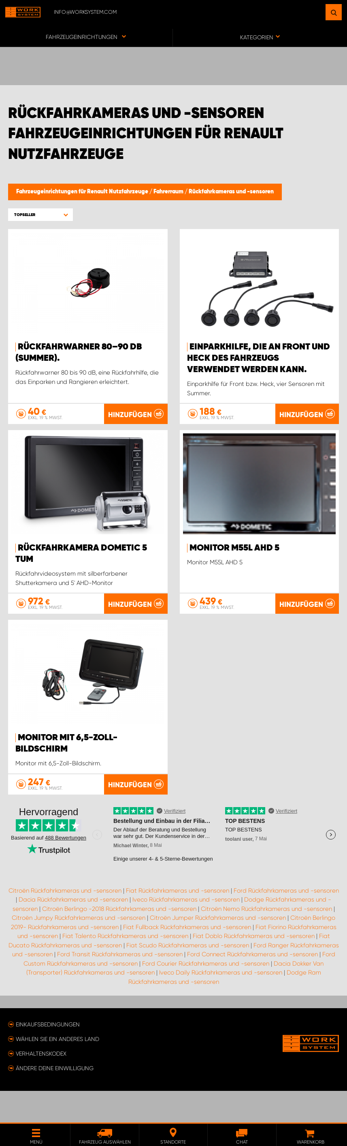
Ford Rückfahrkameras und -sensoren (286, 922)
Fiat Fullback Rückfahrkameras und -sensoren (187, 958)
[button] (40, 214)
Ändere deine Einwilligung (55, 1100)
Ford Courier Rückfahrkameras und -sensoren (205, 995)
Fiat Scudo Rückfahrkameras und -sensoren (187, 977)
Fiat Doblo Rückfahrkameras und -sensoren (254, 967)
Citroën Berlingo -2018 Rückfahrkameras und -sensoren (119, 940)
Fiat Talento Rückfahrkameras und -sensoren (125, 967)
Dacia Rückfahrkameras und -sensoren (73, 931)
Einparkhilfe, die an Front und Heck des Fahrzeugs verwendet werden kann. (258, 358)
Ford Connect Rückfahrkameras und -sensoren (252, 986)
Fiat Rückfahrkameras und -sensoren (177, 922)
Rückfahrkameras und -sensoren (231, 192)
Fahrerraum (169, 192)
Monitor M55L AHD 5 (234, 548)
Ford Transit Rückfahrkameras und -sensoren (120, 986)
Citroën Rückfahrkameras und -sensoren (65, 922)
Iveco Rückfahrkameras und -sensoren (186, 931)
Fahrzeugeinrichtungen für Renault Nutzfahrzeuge (82, 192)
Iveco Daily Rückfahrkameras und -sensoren (220, 1004)
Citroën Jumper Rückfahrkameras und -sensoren (218, 949)
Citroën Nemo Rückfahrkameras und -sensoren (266, 940)
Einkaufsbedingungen (48, 1056)
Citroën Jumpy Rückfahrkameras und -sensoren (78, 949)
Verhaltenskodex (41, 1085)
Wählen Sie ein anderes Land (57, 1070)
